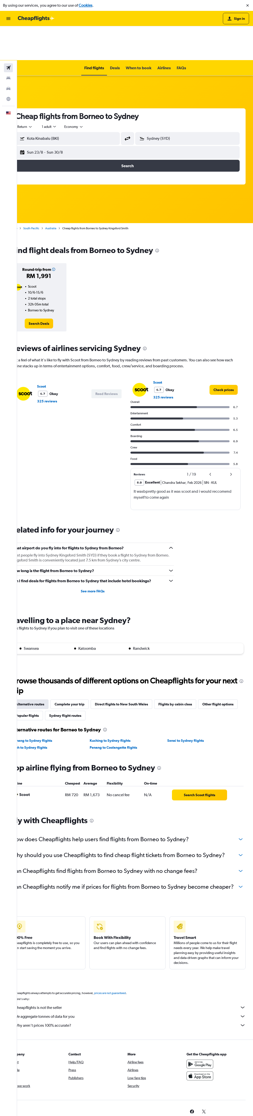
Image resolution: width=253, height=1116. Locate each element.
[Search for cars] (8, 54)
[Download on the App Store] (203, 1057)
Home (28, 194)
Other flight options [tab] (46, 681)
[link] (52, 289)
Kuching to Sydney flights (120, 706)
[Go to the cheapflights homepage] (36, 18)
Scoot (56, 352)
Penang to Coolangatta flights (123, 713)
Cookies (85, 5)
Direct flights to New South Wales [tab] (136, 670)
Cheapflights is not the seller (137, 989)
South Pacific (46, 194)
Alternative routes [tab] (45, 670)
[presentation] (172, 216)
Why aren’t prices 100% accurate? (137, 1007)
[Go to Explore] (8, 65)
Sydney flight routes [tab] (122, 681)
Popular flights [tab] (83, 681)
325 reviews (62, 367)
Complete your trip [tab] (85, 670)
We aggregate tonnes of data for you (137, 998)
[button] (247, 5)
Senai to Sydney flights (190, 706)
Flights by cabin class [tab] (190, 670)
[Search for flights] (8, 34)
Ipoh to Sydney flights (44, 713)
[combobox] (40, 92)
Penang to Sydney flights (47, 706)
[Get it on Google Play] (203, 1045)
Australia (65, 194)
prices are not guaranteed (125, 974)
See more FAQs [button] (102, 557)
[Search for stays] (8, 44)
